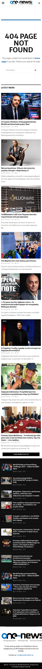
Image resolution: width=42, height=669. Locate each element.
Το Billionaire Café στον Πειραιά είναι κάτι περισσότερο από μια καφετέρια (19, 215)
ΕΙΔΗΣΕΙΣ (5, 234)
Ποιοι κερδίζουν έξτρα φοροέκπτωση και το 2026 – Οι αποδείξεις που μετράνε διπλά (26, 505)
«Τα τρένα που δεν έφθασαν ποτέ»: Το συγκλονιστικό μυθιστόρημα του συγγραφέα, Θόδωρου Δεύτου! (20, 304)
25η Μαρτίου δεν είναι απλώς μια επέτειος (18, 261)
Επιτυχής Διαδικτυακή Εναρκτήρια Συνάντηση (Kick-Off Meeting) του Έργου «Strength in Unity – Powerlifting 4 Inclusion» (26, 544)
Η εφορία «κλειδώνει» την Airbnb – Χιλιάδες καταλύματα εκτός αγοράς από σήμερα (26, 518)
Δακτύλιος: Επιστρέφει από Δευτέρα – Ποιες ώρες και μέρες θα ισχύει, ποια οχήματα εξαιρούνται (26, 587)
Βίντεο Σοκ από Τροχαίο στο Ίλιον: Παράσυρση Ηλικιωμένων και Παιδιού (27, 599)
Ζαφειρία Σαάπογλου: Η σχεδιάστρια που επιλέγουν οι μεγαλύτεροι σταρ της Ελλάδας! (19, 393)
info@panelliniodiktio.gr (25, 655)
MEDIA (4, 94)
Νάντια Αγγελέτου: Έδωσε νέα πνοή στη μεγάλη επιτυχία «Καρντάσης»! (18, 169)
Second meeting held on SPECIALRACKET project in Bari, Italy (25, 480)
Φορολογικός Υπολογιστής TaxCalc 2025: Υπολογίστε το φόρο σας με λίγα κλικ (26, 532)
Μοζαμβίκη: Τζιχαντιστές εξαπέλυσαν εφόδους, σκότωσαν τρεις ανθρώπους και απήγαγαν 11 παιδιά (26, 494)
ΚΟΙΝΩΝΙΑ (5, 187)
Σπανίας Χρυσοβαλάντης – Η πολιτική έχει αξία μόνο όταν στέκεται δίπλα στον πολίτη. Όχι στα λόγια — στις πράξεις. (20, 437)
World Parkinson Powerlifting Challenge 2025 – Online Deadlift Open (26, 467)
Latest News (8, 87)
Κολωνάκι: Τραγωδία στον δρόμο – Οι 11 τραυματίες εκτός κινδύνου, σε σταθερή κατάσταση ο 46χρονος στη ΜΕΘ (26, 613)
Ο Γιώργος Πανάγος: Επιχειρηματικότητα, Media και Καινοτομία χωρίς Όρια (18, 123)
